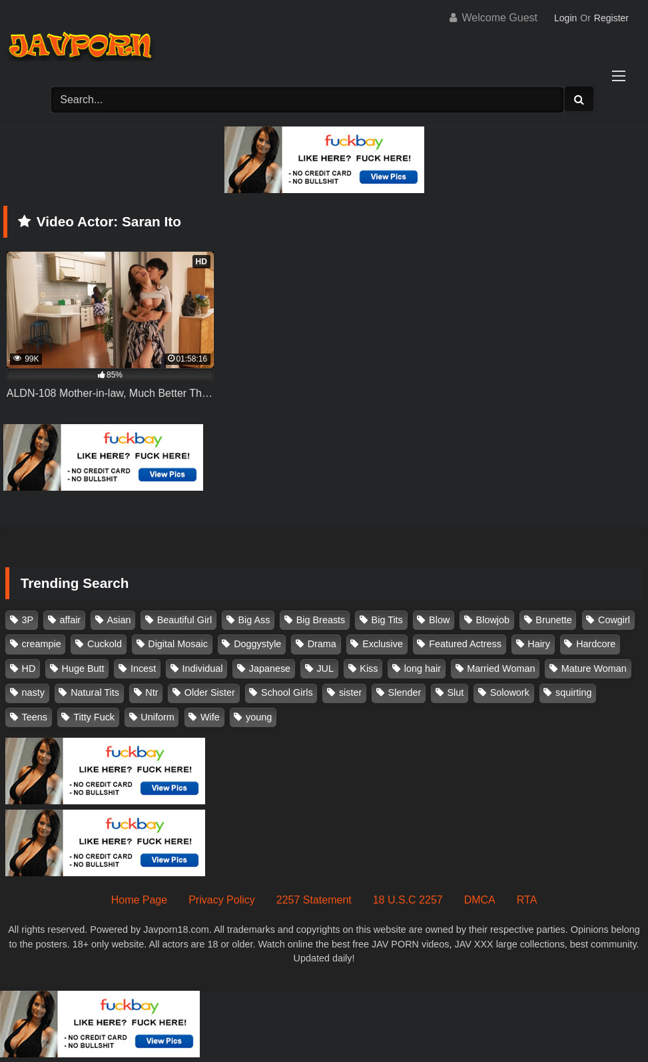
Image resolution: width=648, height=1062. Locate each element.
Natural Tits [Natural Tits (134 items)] (95, 692)
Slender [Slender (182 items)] (405, 692)
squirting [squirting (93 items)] (573, 692)
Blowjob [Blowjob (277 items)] (492, 620)
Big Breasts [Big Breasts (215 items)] (321, 620)
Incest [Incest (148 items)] (143, 668)
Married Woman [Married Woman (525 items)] (501, 668)
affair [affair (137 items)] (70, 620)
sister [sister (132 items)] (350, 692)
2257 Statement (314, 900)
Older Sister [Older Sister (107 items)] (209, 692)
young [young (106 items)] (259, 717)
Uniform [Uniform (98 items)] (157, 717)
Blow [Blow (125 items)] (439, 620)
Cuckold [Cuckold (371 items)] (104, 644)
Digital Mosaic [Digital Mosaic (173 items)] (178, 644)
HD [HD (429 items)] (29, 668)
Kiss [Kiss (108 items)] (369, 668)
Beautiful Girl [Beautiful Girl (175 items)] (184, 620)
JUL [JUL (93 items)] (325, 668)
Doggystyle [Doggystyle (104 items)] (257, 644)
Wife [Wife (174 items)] (210, 717)
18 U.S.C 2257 (408, 900)
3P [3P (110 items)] (28, 620)
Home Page (139, 900)
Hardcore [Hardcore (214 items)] (595, 644)
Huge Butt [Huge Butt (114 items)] (83, 668)
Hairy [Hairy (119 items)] (538, 644)
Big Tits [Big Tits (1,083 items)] (387, 620)
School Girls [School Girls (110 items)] (287, 692)
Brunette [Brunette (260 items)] (553, 620)
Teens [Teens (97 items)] (34, 717)
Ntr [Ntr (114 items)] (151, 692)
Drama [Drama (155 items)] (322, 644)
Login (565, 18)
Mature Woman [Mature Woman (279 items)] (594, 668)
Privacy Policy (221, 900)
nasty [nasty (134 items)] (33, 692)
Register (611, 18)
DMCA (479, 900)
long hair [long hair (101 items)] (422, 668)
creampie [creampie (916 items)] (41, 644)
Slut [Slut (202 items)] (456, 692)
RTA (527, 900)
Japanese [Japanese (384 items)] (269, 668)
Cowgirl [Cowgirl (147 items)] (614, 620)
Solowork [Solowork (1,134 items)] (509, 692)
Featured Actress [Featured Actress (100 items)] (465, 644)
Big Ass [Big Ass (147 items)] (254, 620)
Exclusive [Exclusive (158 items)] (382, 644)
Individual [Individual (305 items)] (202, 668)
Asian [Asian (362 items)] (119, 620)
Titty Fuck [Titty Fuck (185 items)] (94, 717)
